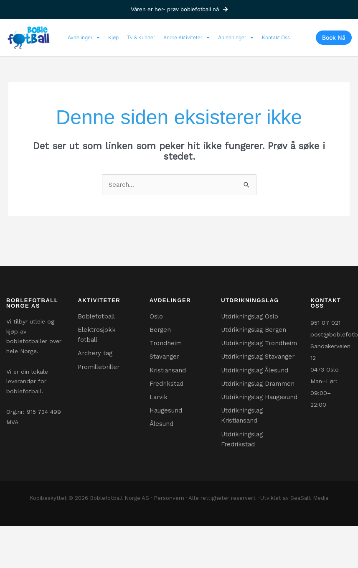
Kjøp (113, 37)
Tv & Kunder (141, 37)
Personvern (169, 532)
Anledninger (236, 37)
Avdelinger (84, 37)
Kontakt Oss (276, 37)
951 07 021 (325, 322)
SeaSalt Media (309, 532)
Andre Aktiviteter (186, 37)
